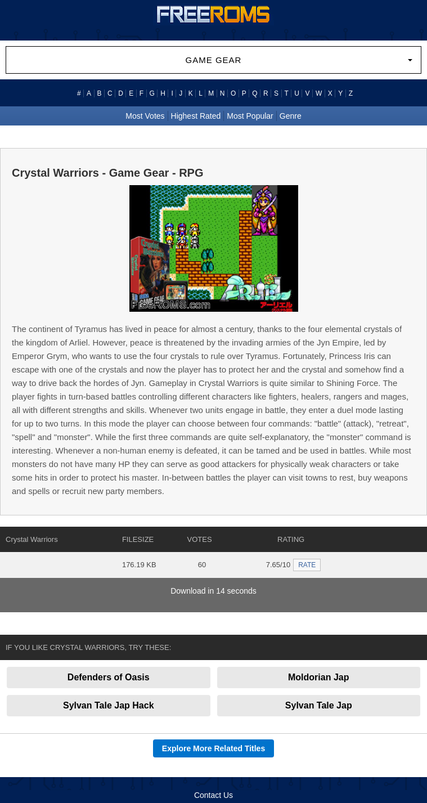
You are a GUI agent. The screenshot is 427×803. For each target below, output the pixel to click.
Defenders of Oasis (109, 677)
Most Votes (144, 115)
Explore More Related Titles (213, 748)
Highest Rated (196, 115)
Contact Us (213, 795)
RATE (307, 565)
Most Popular (250, 115)
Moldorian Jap (318, 677)
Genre (291, 115)
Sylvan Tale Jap (318, 705)
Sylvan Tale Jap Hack (108, 705)
